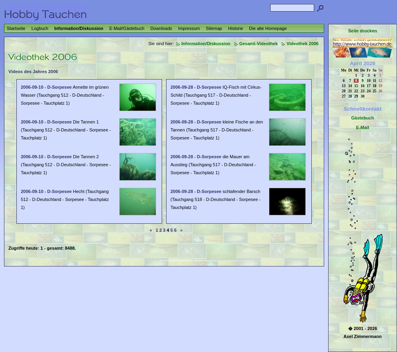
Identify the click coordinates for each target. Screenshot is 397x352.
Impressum (189, 28)
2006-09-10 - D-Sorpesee (46, 87)
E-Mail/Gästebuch (126, 28)
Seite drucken (362, 30)
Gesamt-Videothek (258, 43)
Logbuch (40, 28)
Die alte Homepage (268, 28)
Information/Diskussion (78, 28)
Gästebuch (362, 117)
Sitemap (214, 28)
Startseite (16, 28)
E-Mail (362, 127)
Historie (235, 28)
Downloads (161, 28)
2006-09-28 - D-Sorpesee (195, 87)
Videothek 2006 (303, 43)
